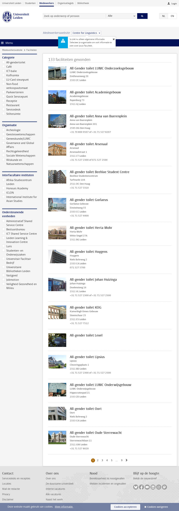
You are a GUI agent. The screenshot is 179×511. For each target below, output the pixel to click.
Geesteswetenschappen (18, 134)
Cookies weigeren (157, 507)
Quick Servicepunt (15, 96)
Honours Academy (15, 188)
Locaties (6, 483)
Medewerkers (46, 3)
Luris (7, 246)
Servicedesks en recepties (16, 478)
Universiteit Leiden (11, 3)
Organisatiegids (66, 3)
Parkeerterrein (13, 92)
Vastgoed (10, 275)
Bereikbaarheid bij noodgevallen (107, 478)
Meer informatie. (64, 506)
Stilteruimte (11, 114)
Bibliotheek (83, 3)
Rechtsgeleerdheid (15, 151)
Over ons (51, 478)
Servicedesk (11, 109)
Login (174, 3)
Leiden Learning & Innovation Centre (15, 240)
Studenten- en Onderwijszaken (13, 252)
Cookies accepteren (125, 507)
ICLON (8, 193)
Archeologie (11, 130)
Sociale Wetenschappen (18, 155)
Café (7, 67)
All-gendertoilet (13, 62)
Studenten (30, 3)
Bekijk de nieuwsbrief (145, 478)
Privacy (6, 494)
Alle (110, 16)
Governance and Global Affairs (18, 145)
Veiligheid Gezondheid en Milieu (19, 286)
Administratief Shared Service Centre (17, 223)
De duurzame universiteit (59, 483)
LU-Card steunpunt (15, 80)
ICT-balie (9, 71)
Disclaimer (7, 499)
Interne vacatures (55, 489)
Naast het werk (54, 499)
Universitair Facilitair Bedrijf (16, 261)
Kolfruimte (10, 75)
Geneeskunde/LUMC (16, 139)
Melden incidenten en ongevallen (108, 483)
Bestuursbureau (13, 229)
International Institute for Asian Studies (19, 199)
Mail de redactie (11, 489)
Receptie (9, 101)
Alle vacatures (53, 494)
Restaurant (11, 105)
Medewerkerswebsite (12, 50)
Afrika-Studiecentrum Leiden (17, 182)
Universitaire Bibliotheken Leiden (16, 269)
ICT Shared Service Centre (19, 234)
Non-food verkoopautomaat (15, 86)
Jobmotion (10, 280)
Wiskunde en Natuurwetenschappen (18, 162)
